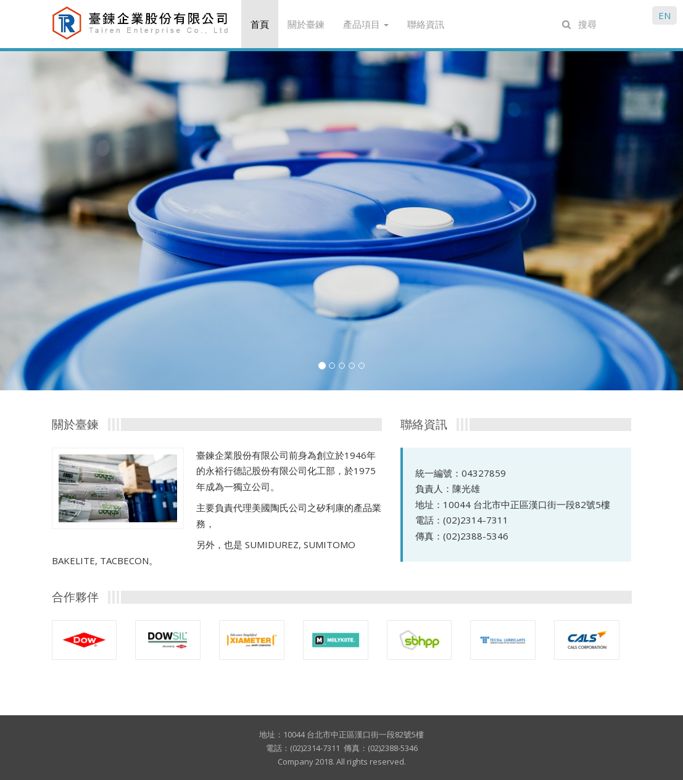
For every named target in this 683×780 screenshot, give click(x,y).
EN (664, 15)
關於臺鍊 (306, 24)
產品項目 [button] (366, 24)
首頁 (259, 24)
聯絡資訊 (425, 24)
